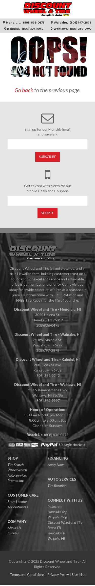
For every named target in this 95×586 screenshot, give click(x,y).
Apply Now (56, 464)
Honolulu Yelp (57, 512)
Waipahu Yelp (57, 517)
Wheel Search (17, 470)
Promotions (16, 480)
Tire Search (16, 464)
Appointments (18, 507)
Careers (13, 533)
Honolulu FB (56, 533)
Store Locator (17, 501)
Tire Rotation (57, 485)
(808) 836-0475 (56, 435)
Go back (23, 90)
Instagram (55, 506)
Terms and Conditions (27, 574)
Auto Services (17, 475)
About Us (14, 527)
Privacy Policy (58, 574)
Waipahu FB (56, 538)
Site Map (79, 574)
